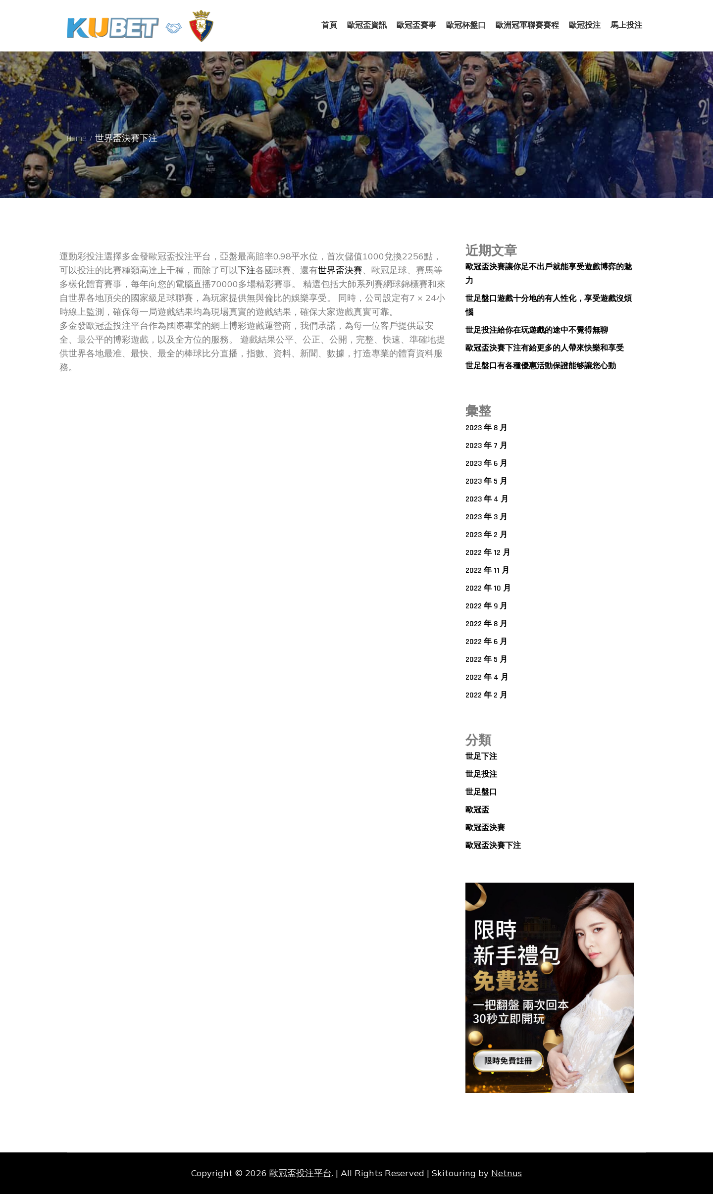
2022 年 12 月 (487, 552)
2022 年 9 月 (486, 606)
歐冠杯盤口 (466, 25)
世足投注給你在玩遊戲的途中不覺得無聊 (536, 330)
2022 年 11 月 (487, 570)
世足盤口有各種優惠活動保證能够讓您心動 (540, 366)
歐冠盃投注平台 (300, 1173)
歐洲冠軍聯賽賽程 (527, 25)
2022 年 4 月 (487, 677)
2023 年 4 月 (487, 499)
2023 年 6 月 (486, 463)
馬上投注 (626, 25)
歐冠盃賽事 (416, 25)
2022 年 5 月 (486, 659)
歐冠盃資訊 (367, 25)
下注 (246, 270)
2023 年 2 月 (486, 535)
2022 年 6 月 (486, 642)
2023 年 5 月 (486, 481)
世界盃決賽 (340, 270)
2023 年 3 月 (486, 517)
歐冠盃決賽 (485, 828)
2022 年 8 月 (486, 624)
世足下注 (481, 756)
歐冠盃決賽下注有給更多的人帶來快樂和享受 (544, 348)
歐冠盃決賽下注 (493, 846)
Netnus (506, 1173)
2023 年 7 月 (486, 446)
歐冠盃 (477, 810)
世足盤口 (481, 792)
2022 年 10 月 (488, 588)
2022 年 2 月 (486, 695)
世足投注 (481, 774)
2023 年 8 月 (486, 428)
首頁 (329, 25)
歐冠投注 (585, 25)
